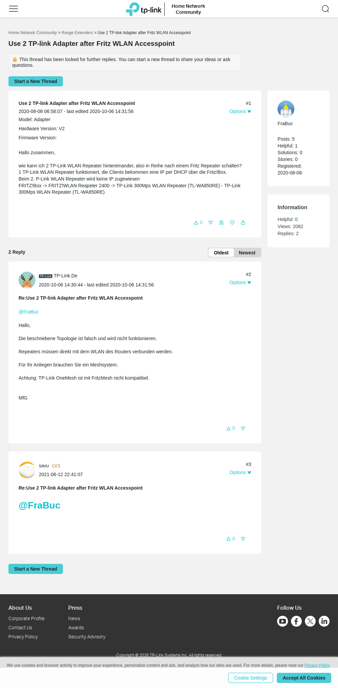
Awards (76, 627)
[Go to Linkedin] (324, 621)
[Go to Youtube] (282, 621)
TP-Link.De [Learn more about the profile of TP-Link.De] (65, 275)
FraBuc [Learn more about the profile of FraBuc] (285, 123)
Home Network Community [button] (188, 9)
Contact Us (20, 627)
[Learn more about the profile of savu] (29, 469)
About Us (20, 607)
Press (75, 607)
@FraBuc (29, 312)
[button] (13, 9)
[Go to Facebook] (296, 621)
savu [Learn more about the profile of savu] (44, 465)
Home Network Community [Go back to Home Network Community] (32, 32)
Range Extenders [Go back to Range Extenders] (77, 32)
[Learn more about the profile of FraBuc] (295, 109)
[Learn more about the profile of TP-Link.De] (29, 279)
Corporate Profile (26, 618)
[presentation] (27, 280)
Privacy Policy (23, 636)
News (74, 618)
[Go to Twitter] (310, 622)
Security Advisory (86, 636)
